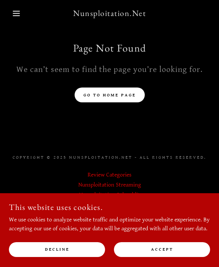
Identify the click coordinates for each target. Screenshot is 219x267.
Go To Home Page (110, 95)
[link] (109, 13)
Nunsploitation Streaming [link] (109, 184)
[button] (15, 13)
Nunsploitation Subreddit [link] (109, 194)
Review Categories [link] (109, 174)
